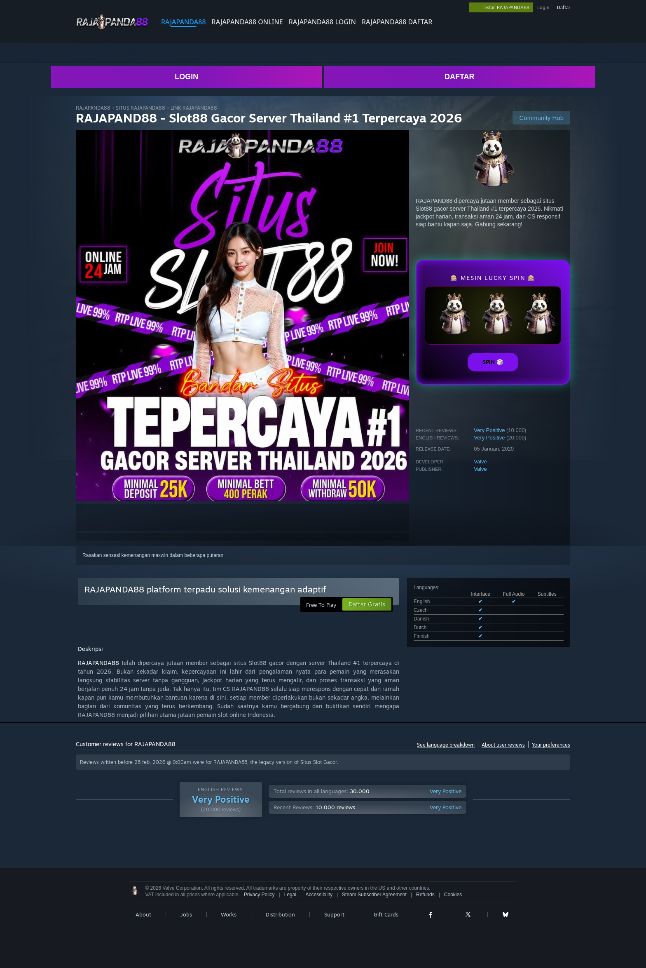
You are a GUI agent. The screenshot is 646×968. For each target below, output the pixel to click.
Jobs (186, 914)
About (143, 914)
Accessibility (319, 895)
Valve (480, 461)
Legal (290, 895)
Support (334, 914)
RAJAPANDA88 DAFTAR (397, 21)
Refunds (425, 895)
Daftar (563, 7)
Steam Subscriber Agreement (374, 895)
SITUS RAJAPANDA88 (140, 108)
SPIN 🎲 (492, 362)
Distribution (280, 914)
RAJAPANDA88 (183, 21)
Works (228, 914)
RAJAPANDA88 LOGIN (322, 21)
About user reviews (503, 745)
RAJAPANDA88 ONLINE (247, 21)
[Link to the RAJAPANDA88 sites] (112, 28)
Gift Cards (386, 914)
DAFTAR (460, 77)
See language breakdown (446, 745)
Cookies (453, 895)
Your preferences (551, 745)
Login (543, 7)
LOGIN (186, 77)
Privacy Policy (259, 895)
